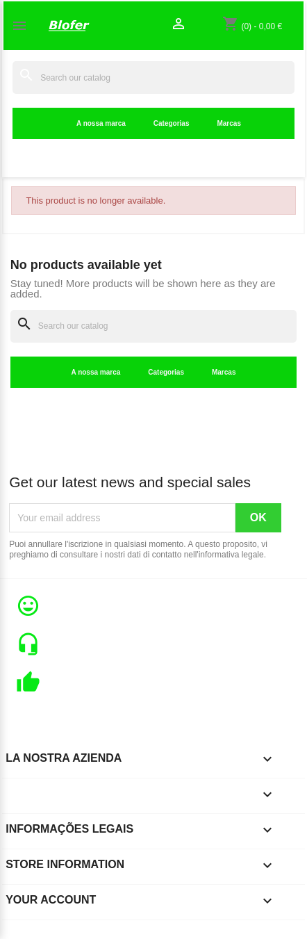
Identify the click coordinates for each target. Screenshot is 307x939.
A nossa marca (101, 123)
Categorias (172, 123)
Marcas (228, 123)
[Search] (153, 77)
